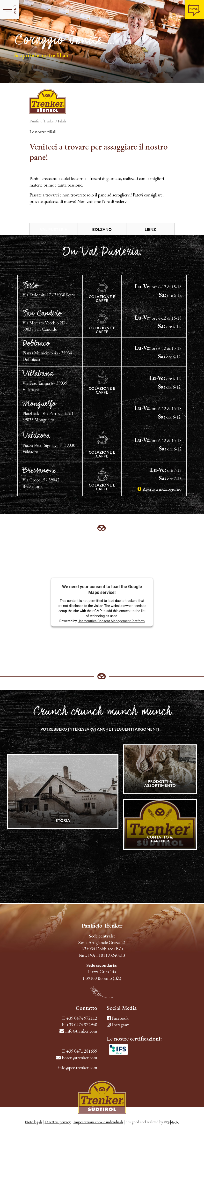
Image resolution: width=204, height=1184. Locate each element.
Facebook (118, 1018)
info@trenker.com (78, 1031)
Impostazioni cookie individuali (98, 1121)
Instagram (118, 1025)
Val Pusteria (54, 229)
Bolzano (102, 229)
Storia (63, 820)
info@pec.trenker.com (77, 1068)
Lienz (150, 229)
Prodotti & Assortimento (160, 783)
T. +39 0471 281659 (79, 1051)
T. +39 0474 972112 (79, 1018)
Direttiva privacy (57, 1121)
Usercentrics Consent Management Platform (111, 621)
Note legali (33, 1121)
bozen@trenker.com (76, 1058)
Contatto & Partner (160, 839)
